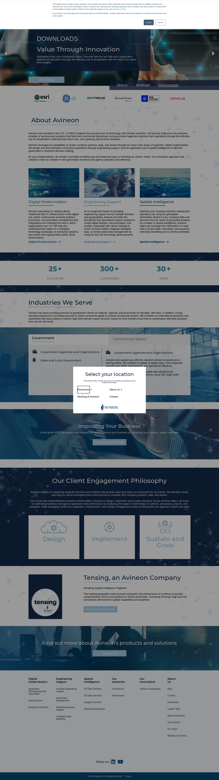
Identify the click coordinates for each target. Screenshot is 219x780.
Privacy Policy (121, 9)
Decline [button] (160, 22)
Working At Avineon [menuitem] (88, 396)
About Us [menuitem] (115, 389)
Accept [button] (148, 22)
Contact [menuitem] (114, 396)
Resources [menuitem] (84, 389)
